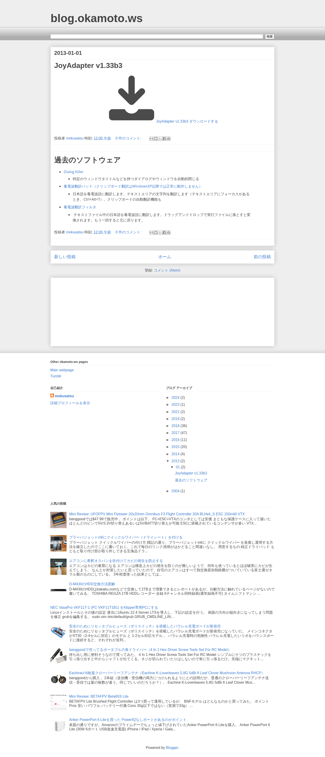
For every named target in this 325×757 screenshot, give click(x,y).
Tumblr (55, 376)
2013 (176, 461)
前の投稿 (262, 256)
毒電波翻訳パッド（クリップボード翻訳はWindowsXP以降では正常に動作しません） (133, 186)
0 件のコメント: (129, 138)
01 (178, 467)
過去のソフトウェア (87, 160)
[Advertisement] (162, 311)
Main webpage (62, 370)
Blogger (172, 748)
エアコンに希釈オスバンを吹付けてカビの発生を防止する (116, 561)
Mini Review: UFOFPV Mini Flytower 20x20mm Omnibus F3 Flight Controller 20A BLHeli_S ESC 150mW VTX (157, 514)
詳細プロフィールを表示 (70, 403)
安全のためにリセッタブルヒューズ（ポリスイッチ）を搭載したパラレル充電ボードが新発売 (145, 626)
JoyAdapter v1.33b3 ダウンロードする (187, 121)
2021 (176, 412)
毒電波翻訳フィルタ (80, 206)
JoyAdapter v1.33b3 (88, 65)
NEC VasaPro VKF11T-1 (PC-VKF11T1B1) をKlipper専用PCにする (104, 607)
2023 (176, 404)
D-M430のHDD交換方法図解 (92, 584)
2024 (176, 397)
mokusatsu (64, 396)
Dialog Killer (74, 171)
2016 (176, 440)
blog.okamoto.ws (97, 18)
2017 (176, 433)
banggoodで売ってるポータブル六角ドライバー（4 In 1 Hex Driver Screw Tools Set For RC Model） (150, 650)
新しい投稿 (65, 256)
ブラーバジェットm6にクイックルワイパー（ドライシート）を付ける (125, 537)
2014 (176, 454)
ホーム (164, 256)
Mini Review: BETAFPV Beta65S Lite (98, 696)
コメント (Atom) (167, 270)
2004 (176, 491)
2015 (176, 447)
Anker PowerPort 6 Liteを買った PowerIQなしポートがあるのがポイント (127, 720)
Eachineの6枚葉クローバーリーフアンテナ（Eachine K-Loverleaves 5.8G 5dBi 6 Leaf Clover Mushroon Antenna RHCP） (167, 673)
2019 (176, 419)
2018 (176, 426)
